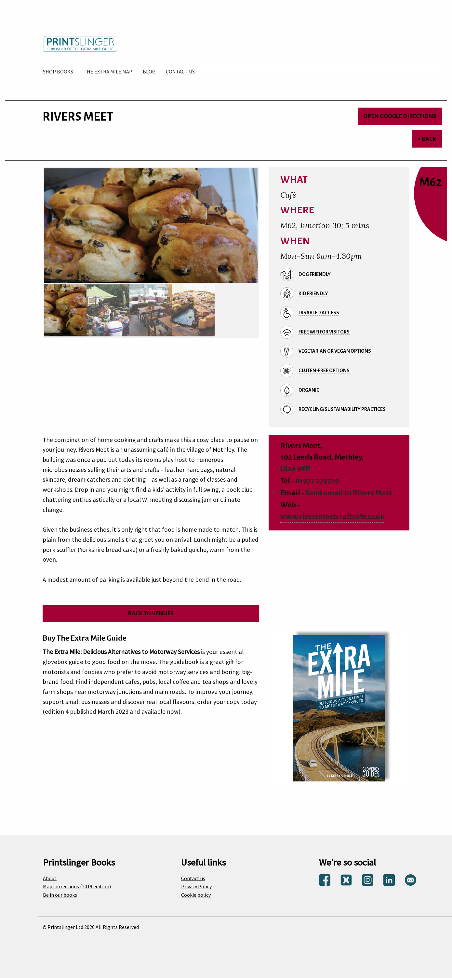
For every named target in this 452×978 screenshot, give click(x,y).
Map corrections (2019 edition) (77, 886)
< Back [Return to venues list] (427, 139)
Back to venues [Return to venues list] (151, 613)
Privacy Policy (196, 886)
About (50, 878)
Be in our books (60, 895)
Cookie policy (196, 895)
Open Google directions (399, 116)
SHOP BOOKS (58, 71)
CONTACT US (180, 71)
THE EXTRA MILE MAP (108, 71)
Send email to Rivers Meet (348, 493)
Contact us (193, 878)
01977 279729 (317, 481)
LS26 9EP (295, 469)
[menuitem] (58, 71)
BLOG (149, 71)
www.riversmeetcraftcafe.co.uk (332, 517)
